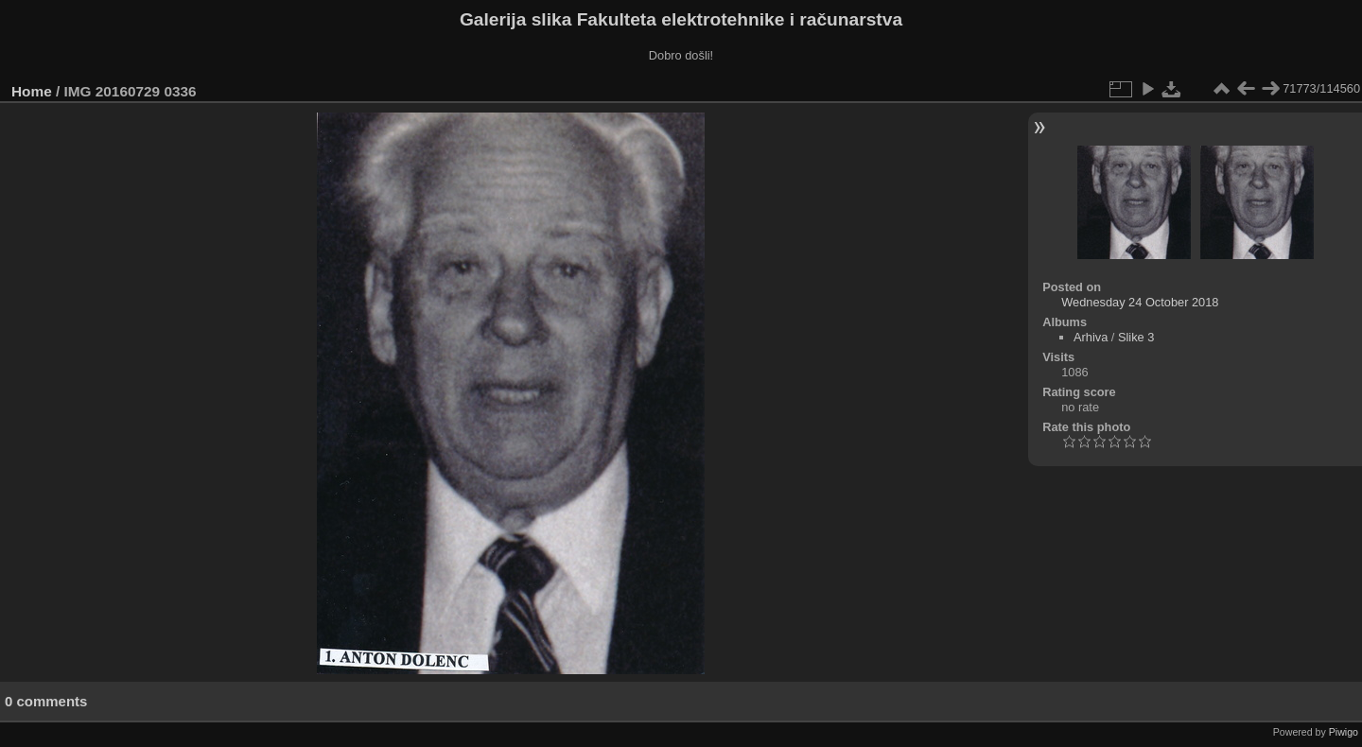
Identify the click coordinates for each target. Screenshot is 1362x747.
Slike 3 (1136, 337)
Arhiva (1091, 337)
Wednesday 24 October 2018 (1139, 302)
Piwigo (1343, 732)
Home (31, 91)
